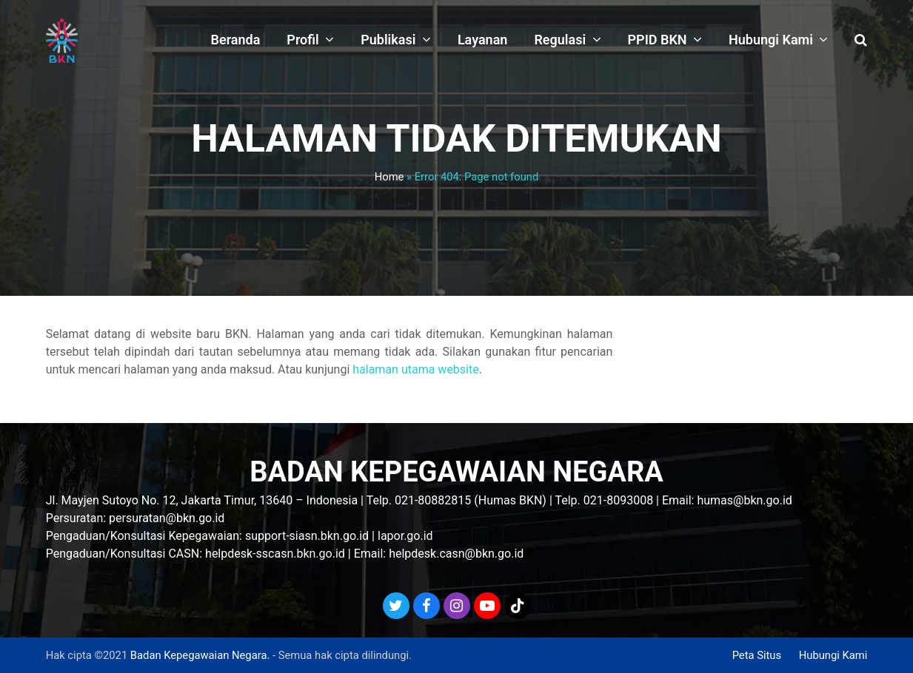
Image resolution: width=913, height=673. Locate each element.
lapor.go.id (405, 536)
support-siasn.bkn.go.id (307, 536)
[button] (861, 40)
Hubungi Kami (833, 655)
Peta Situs (756, 655)
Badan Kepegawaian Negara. (200, 655)
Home (389, 176)
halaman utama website (415, 369)
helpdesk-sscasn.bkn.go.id (275, 554)
